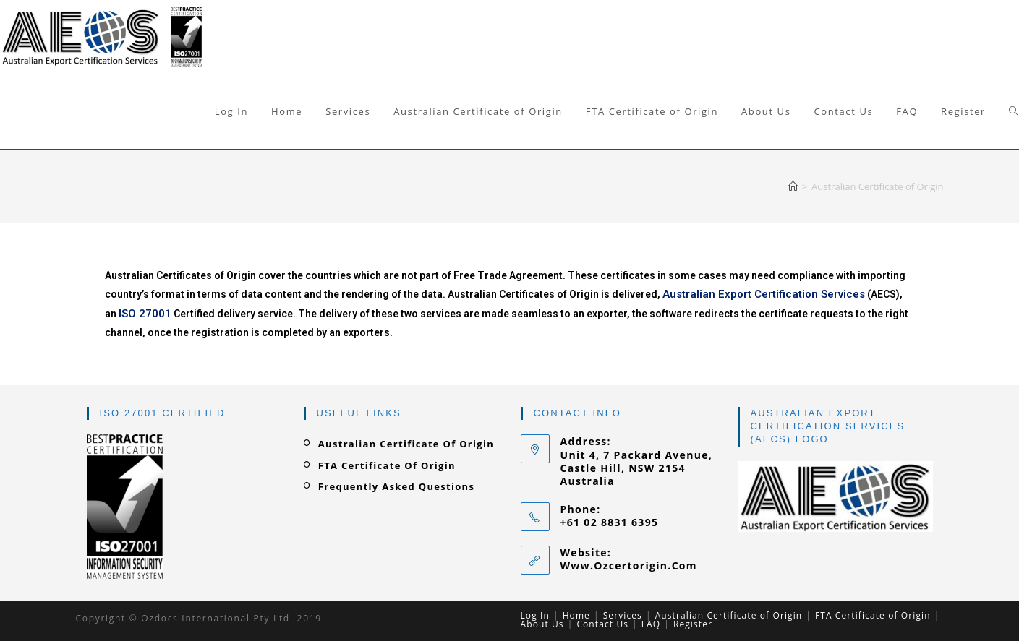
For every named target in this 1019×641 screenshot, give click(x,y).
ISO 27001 (145, 313)
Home (576, 615)
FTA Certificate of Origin (387, 465)
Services (622, 615)
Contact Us (602, 624)
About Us (542, 624)
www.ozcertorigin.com (628, 565)
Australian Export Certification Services (763, 294)
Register (692, 624)
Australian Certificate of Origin (406, 443)
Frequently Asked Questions (396, 486)
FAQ (650, 624)
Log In (535, 615)
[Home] (793, 186)
